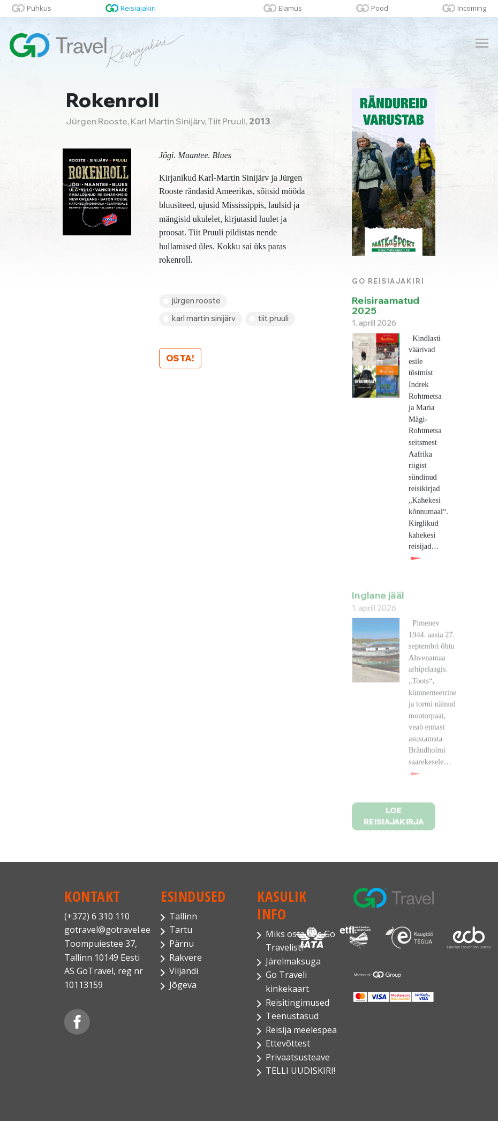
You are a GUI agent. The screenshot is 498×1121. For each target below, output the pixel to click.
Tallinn (183, 916)
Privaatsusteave (298, 1057)
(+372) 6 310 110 (97, 916)
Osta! (180, 358)
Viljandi (183, 971)
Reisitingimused (297, 1002)
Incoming (471, 8)
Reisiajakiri (138, 8)
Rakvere (185, 957)
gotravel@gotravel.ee (104, 930)
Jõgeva (183, 985)
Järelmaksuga (293, 961)
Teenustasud (292, 1016)
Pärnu (181, 943)
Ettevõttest (288, 1043)
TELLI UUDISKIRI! (300, 1071)
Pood (379, 8)
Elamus (290, 8)
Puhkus (39, 8)
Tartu (180, 930)
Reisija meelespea (301, 1030)
